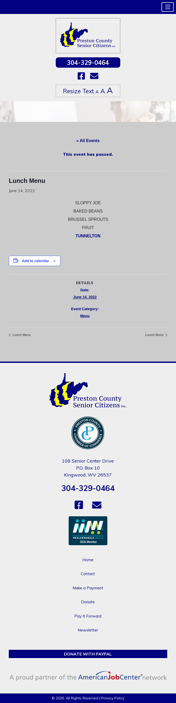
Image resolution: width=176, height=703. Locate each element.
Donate (88, 601)
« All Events (88, 140)
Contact (88, 573)
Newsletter (88, 630)
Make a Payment (88, 587)
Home (87, 559)
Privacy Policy (112, 698)
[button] (168, 7)
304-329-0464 (88, 62)
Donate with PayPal (88, 654)
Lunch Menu (21, 335)
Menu (85, 316)
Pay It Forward (87, 616)
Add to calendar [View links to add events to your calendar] (35, 261)
